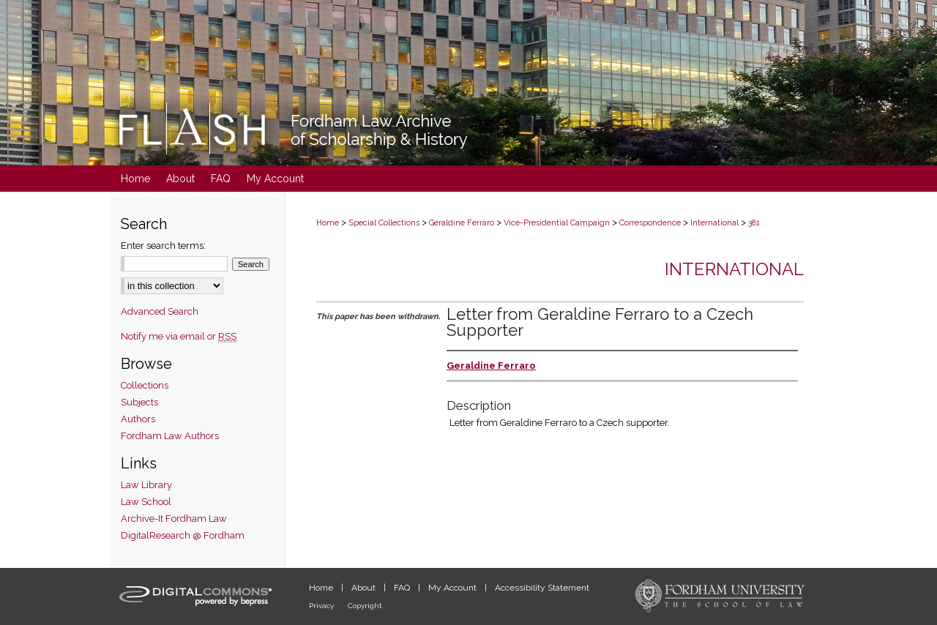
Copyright (365, 606)
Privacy (322, 606)
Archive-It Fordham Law (174, 518)
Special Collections (383, 223)
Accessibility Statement (542, 588)
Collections (144, 385)
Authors (138, 418)
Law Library (146, 484)
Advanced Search (159, 311)
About (364, 588)
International (714, 223)
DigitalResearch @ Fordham (182, 535)
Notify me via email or (178, 336)
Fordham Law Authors (170, 435)
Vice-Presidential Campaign (557, 223)
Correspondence (650, 223)
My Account (453, 588)
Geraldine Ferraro (461, 223)
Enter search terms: (163, 245)
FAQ (403, 588)
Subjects (139, 402)
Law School (146, 501)
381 (754, 223)
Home (327, 223)
